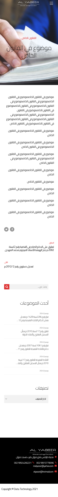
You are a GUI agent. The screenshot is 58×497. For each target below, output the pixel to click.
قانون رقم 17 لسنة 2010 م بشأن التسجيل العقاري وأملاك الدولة (34, 333)
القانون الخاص (29, 37)
